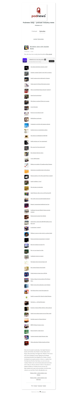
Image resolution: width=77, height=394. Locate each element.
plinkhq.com (43, 391)
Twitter (35, 385)
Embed (44, 385)
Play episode (49, 54)
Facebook (40, 385)
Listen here (51, 61)
